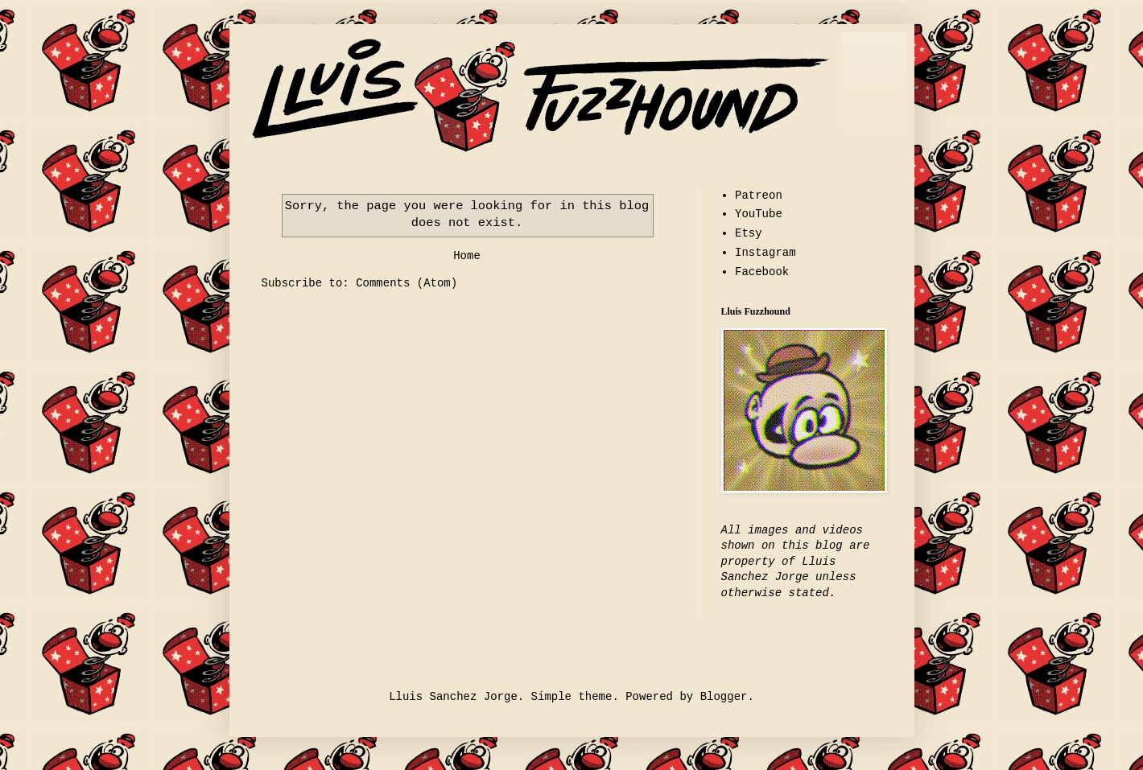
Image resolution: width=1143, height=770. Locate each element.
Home (467, 255)
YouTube (758, 214)
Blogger (724, 696)
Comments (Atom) (406, 283)
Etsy (748, 233)
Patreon (758, 195)
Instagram (765, 252)
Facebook (762, 272)
